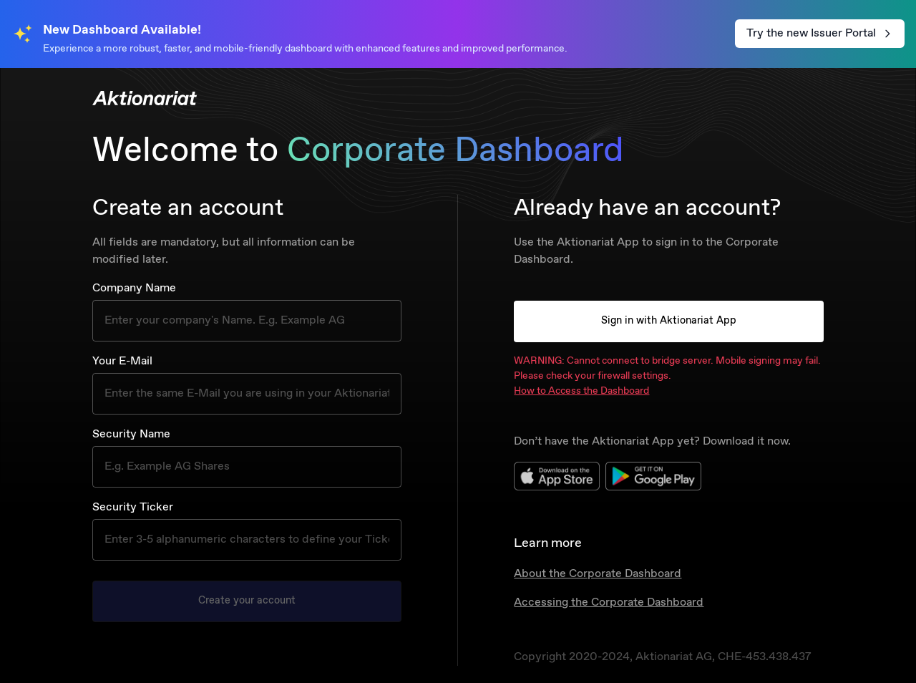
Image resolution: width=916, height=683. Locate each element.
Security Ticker (132, 507)
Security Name (131, 434)
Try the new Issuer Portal (819, 33)
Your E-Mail (122, 361)
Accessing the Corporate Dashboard (608, 602)
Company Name (134, 288)
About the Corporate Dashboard (597, 573)
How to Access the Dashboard (581, 390)
